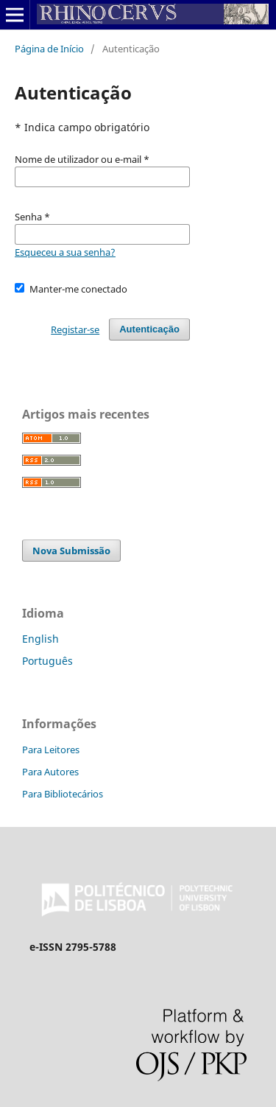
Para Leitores (50, 749)
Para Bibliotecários (62, 793)
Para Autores (50, 771)
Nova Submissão (71, 550)
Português (47, 661)
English (40, 639)
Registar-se (75, 329)
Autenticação (149, 329)
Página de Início (49, 48)
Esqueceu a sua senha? (65, 252)
